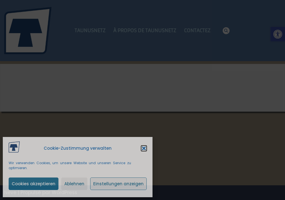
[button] (144, 148)
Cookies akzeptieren (33, 184)
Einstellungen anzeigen (118, 184)
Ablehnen (74, 184)
